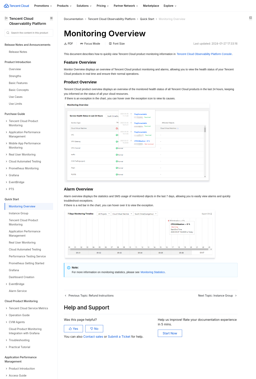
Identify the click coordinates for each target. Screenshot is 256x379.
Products (64, 6)
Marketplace (151, 5)
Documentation (73, 19)
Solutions (84, 6)
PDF (68, 48)
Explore (170, 6)
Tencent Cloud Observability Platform (112, 19)
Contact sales (93, 360)
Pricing (103, 6)
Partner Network (126, 6)
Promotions (43, 6)
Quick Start (147, 19)
